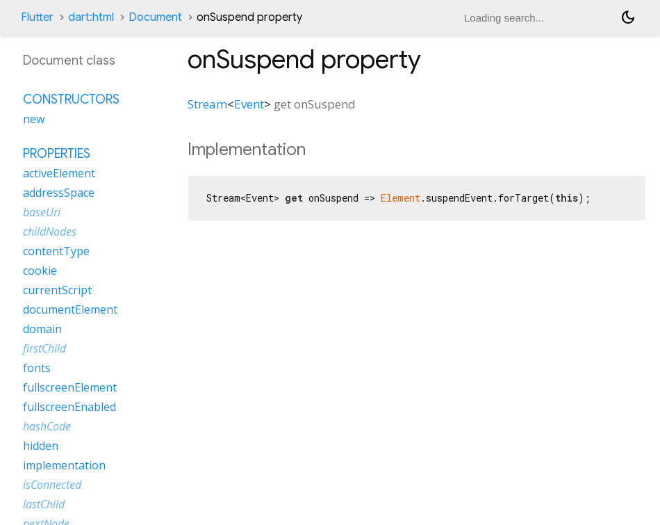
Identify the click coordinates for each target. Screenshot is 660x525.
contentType (56, 251)
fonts (37, 367)
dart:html (91, 17)
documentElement (70, 309)
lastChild (44, 504)
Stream (207, 104)
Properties (56, 153)
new (33, 119)
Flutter (37, 17)
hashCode (47, 426)
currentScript (57, 290)
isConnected (52, 484)
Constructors (71, 99)
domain (42, 329)
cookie (40, 270)
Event (249, 104)
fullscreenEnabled (69, 406)
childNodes (49, 231)
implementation (64, 465)
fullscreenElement (70, 387)
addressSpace (58, 192)
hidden (40, 445)
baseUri (41, 212)
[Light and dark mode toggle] (628, 17)
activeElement (59, 173)
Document (155, 17)
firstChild (44, 348)
